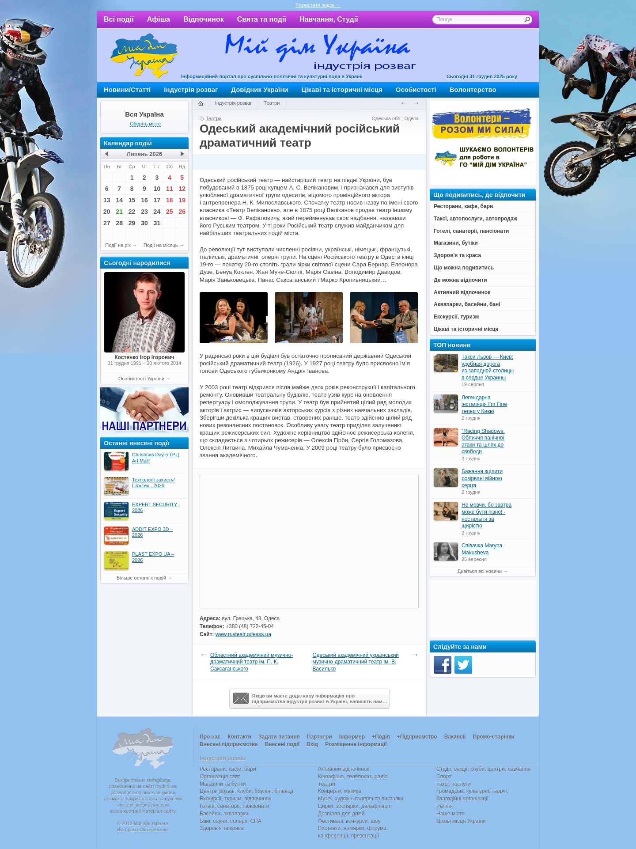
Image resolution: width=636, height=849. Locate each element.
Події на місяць (161, 245)
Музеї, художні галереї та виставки (360, 799)
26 (182, 211)
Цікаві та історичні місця (342, 89)
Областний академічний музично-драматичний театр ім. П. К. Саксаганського (251, 662)
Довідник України (259, 89)
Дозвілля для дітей (341, 814)
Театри (272, 103)
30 (144, 223)
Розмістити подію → (318, 5)
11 (169, 188)
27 (106, 223)
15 (132, 200)
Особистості (416, 89)
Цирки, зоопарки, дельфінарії (354, 806)
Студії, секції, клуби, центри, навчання (483, 769)
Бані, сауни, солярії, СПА (230, 821)
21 (119, 211)
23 (144, 211)
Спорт (443, 776)
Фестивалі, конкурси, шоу (349, 821)
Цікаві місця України (461, 821)
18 (169, 200)
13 (106, 200)
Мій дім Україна (144, 55)
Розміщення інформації (355, 744)
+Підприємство (417, 737)
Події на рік (117, 245)
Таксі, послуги (453, 784)
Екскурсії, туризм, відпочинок (235, 799)
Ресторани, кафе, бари (228, 769)
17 (157, 200)
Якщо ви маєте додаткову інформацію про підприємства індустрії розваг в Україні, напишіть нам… (310, 698)
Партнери (319, 737)
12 (182, 188)
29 (132, 223)
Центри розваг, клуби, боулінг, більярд (246, 791)
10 (157, 188)
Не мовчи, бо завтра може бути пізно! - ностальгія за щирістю (486, 515)
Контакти (239, 737)
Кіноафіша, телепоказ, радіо (353, 776)
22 (132, 211)
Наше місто (450, 814)
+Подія (381, 737)
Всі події (119, 19)
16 (144, 200)
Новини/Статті (127, 89)
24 (157, 211)
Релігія (444, 806)
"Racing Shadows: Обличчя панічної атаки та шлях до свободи (483, 441)
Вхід (312, 744)
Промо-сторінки (493, 737)
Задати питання (279, 737)
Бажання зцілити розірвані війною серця (482, 478)
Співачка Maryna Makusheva (482, 549)
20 (106, 211)
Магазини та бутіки (223, 784)
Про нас (210, 737)
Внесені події (282, 744)
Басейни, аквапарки (224, 814)
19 (182, 200)
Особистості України (141, 378)
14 (119, 200)
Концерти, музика (339, 791)
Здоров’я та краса (222, 828)
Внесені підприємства (229, 744)
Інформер (352, 737)
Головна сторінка (200, 104)
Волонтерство (473, 89)
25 (169, 211)
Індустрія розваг (191, 89)
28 (119, 223)
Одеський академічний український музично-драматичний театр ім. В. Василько (356, 662)
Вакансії (455, 737)
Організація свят (220, 776)
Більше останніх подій (141, 577)
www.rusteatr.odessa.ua (243, 634)
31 (157, 223)
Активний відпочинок (343, 769)
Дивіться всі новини (480, 571)
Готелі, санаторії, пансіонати (234, 806)
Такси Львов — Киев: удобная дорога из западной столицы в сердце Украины (488, 367)
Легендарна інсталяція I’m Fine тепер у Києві (484, 404)
